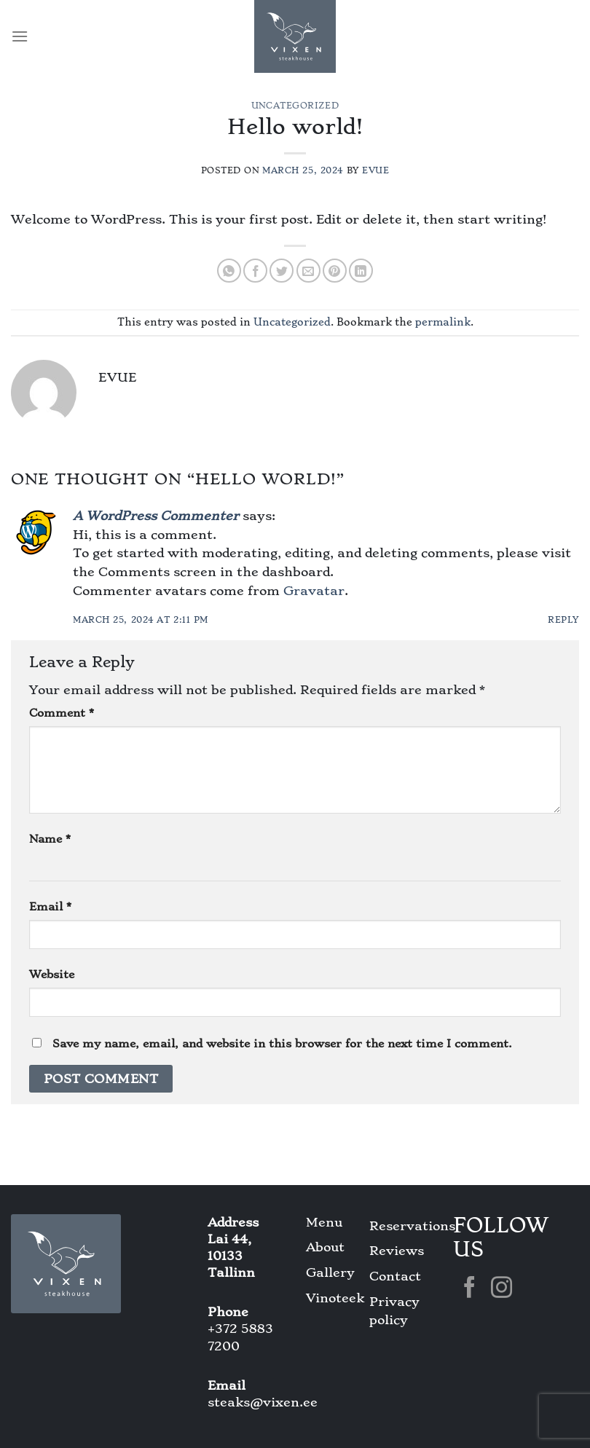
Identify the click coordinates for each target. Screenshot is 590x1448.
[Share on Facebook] (255, 271)
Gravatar (314, 590)
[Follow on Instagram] (501, 1289)
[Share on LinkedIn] (361, 271)
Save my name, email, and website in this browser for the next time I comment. (282, 1043)
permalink (443, 322)
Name (50, 839)
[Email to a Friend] (308, 271)
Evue (375, 170)
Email (50, 906)
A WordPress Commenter (156, 515)
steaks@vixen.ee (263, 1402)
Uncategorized (295, 106)
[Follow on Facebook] (469, 1289)
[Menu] (19, 36)
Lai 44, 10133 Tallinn (231, 1256)
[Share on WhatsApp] (229, 271)
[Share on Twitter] (282, 271)
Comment (61, 713)
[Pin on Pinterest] (335, 271)
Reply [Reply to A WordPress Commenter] (563, 620)
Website (51, 974)
